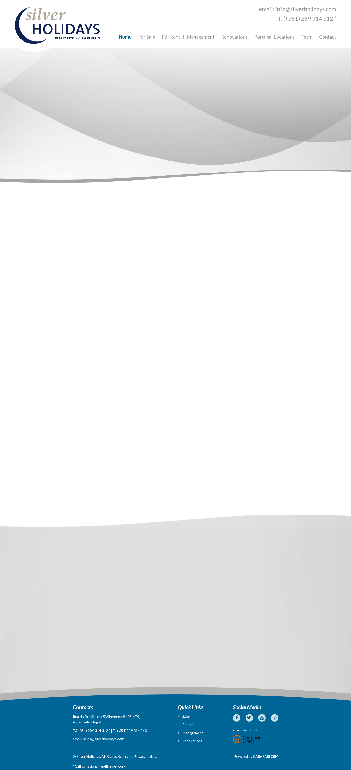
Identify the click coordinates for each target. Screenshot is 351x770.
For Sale (146, 36)
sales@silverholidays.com (103, 738)
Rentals (186, 724)
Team (306, 36)
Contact (327, 36)
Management (200, 36)
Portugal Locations (274, 36)
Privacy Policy (145, 756)
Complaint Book (245, 730)
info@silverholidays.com (305, 8)
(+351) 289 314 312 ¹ (309, 18)
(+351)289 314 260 (131, 730)
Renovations (234, 36)
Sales (184, 716)
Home (125, 36)
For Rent (171, 36)
